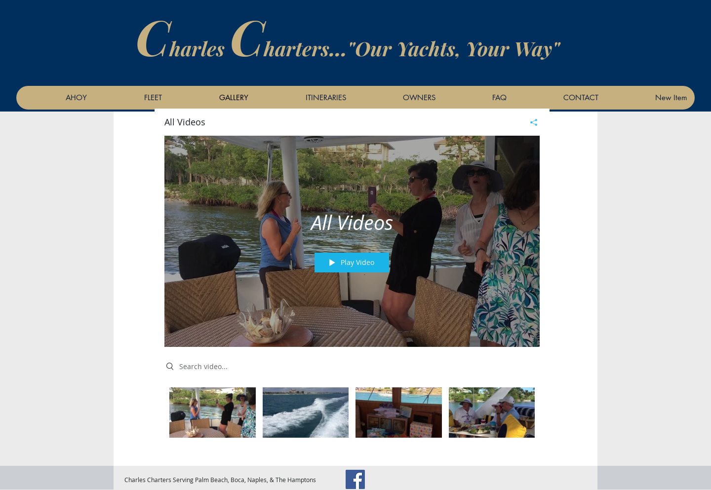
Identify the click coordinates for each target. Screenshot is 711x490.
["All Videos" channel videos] (352, 419)
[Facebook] (355, 479)
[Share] (530, 122)
